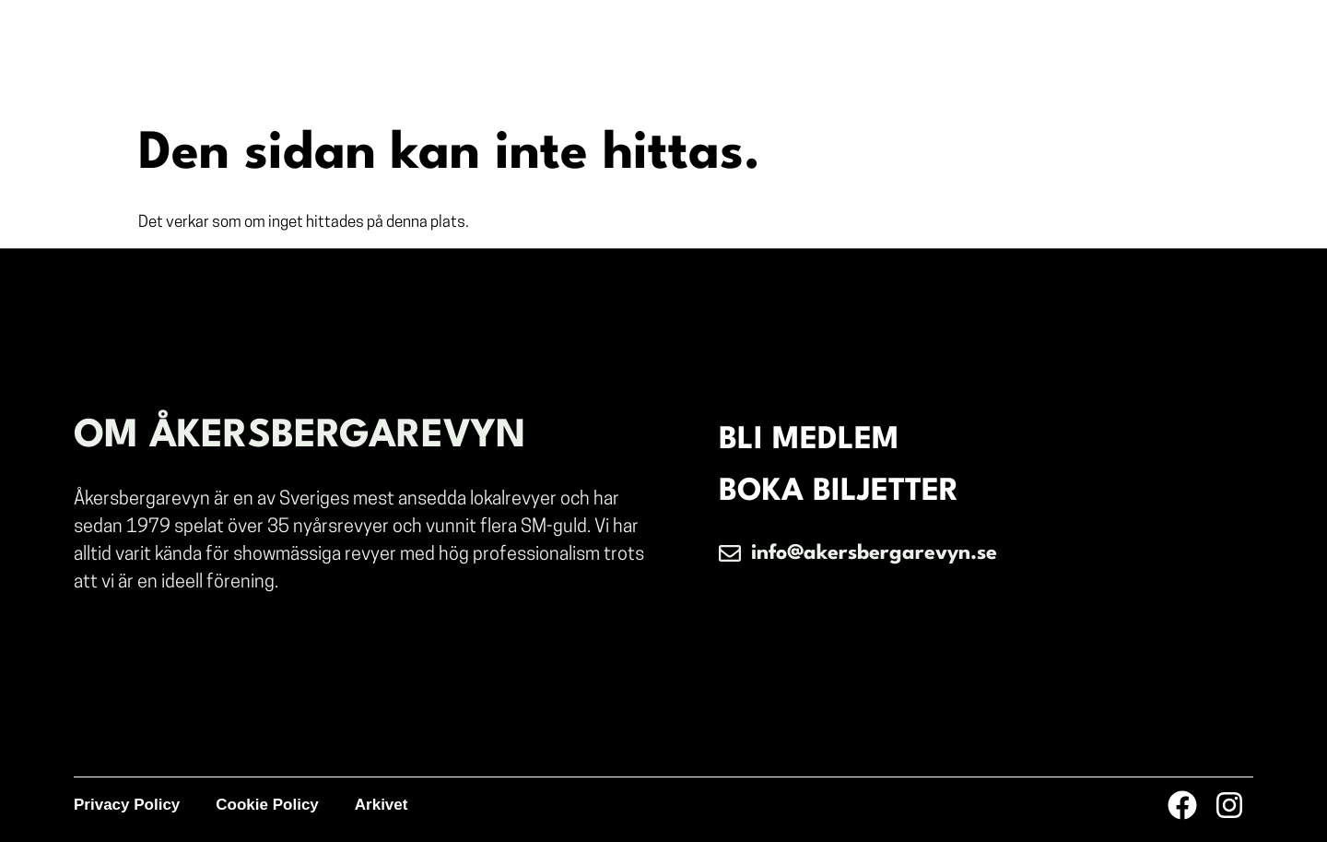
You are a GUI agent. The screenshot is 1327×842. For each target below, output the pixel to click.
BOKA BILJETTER (838, 492)
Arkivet (381, 804)
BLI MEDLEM (809, 440)
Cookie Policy (267, 804)
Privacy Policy (127, 804)
